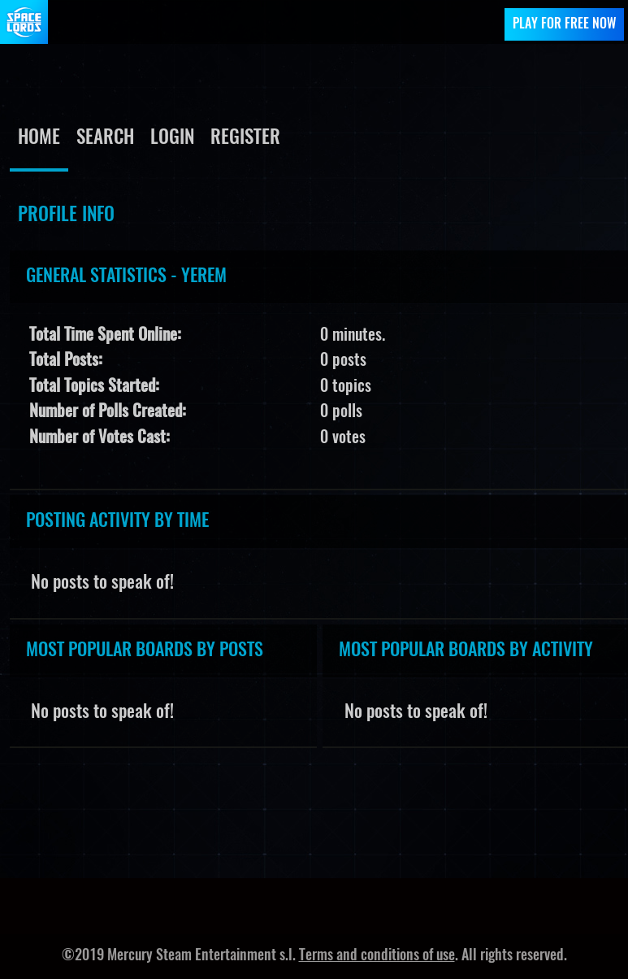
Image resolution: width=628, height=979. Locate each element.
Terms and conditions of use (377, 956)
